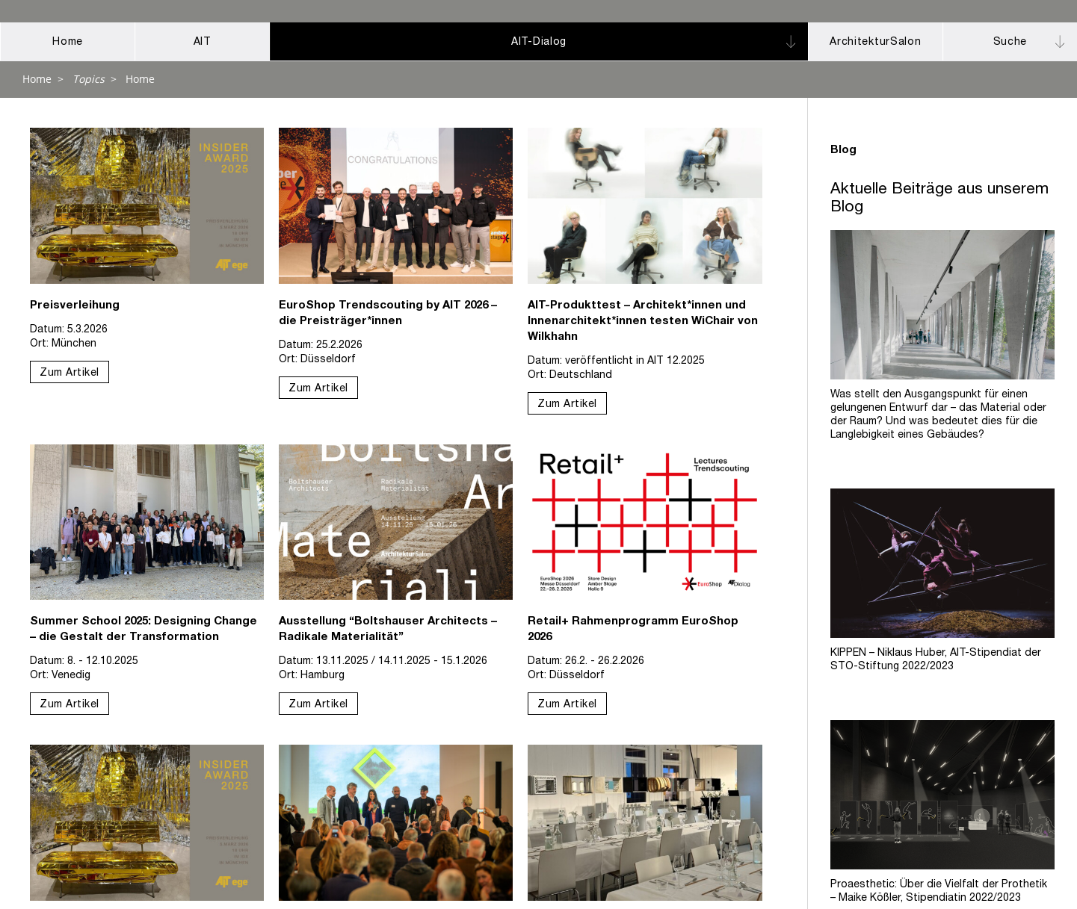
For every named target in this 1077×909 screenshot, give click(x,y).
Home (37, 79)
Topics (88, 79)
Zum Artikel (69, 373)
